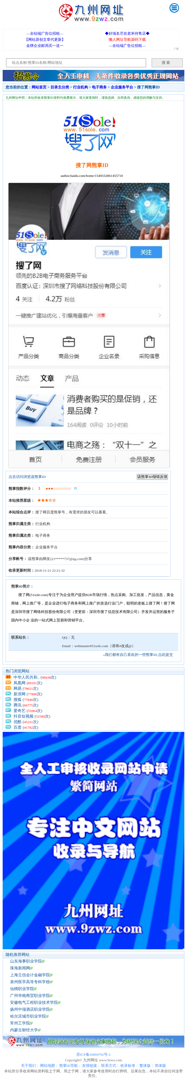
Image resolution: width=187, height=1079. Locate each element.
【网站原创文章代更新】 (44, 40)
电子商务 (99, 87)
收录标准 (127, 1066)
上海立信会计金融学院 (30, 975)
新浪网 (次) (28, 694)
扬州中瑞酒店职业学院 (30, 1009)
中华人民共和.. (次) (35, 677)
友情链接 (89, 1066)
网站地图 (47, 1066)
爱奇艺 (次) (28, 711)
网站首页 (39, 87)
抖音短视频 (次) (32, 716)
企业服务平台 (122, 87)
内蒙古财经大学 (24, 1030)
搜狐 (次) (26, 699)
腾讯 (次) (26, 705)
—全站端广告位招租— (44, 33)
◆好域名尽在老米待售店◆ (127, 33)
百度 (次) (26, 727)
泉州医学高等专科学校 (30, 982)
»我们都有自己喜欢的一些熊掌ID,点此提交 (138, 655)
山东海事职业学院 (26, 961)
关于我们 (28, 1066)
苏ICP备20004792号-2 (93, 1054)
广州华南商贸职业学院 (30, 995)
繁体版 (145, 1066)
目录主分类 (59, 87)
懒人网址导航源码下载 (127, 40)
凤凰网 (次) (28, 683)
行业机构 (80, 87)
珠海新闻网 (20, 968)
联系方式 (108, 1066)
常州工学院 (20, 1023)
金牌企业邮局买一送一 (44, 46)
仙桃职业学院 (22, 989)
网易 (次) (26, 688)
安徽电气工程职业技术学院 (34, 1002)
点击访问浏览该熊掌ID (27, 477)
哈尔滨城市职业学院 (28, 1016)
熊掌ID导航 (68, 1066)
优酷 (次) (26, 722)
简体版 (160, 1066)
